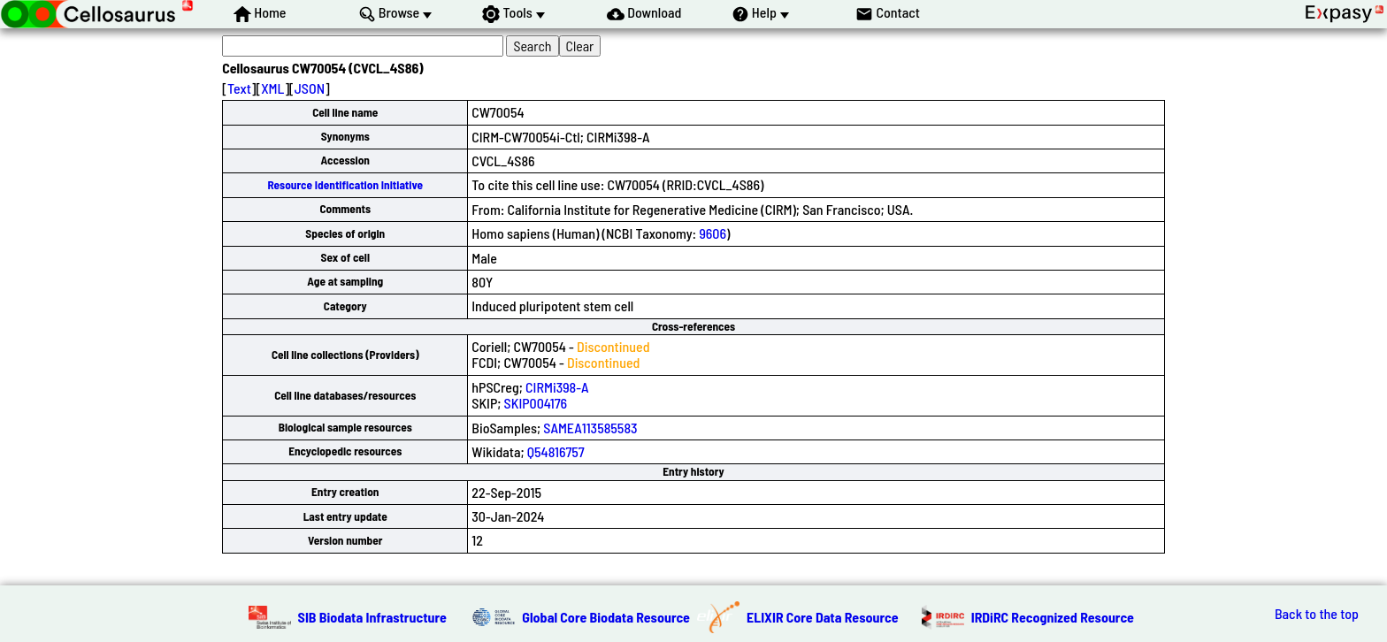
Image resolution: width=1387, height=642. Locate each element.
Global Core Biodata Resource (606, 616)
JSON (310, 88)
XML (272, 88)
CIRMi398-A (556, 386)
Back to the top (1317, 614)
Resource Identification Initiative (345, 185)
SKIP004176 (536, 402)
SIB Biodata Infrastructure (372, 616)
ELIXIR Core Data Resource (823, 616)
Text (239, 88)
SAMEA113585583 (590, 427)
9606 (712, 233)
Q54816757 (556, 451)
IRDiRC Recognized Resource (1052, 616)
